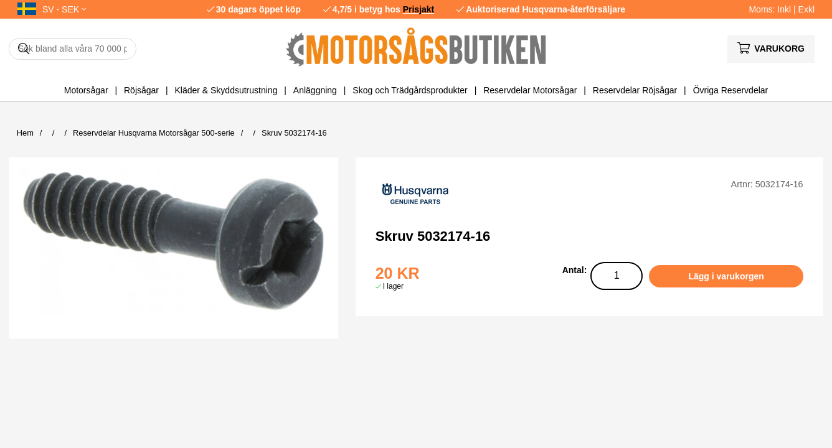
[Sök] (72, 49)
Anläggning (315, 90)
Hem (25, 133)
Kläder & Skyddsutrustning (225, 90)
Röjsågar (141, 90)
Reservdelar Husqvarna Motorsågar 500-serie (154, 133)
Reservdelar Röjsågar (635, 90)
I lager (393, 286)
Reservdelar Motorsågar (530, 90)
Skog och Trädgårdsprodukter (409, 90)
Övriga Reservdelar (730, 90)
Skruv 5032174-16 (294, 133)
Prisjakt (419, 9)
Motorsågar (86, 90)
